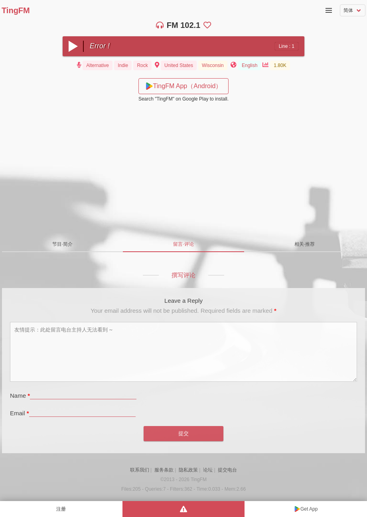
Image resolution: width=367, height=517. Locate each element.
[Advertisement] (183, 167)
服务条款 (164, 470)
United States (178, 65)
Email (19, 413)
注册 (61, 509)
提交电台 (227, 470)
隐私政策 (188, 470)
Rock (142, 65)
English (249, 65)
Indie (123, 65)
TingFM (16, 10)
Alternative (97, 65)
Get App (309, 509)
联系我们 (139, 470)
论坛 (208, 470)
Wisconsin (213, 65)
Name (20, 395)
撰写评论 (183, 275)
